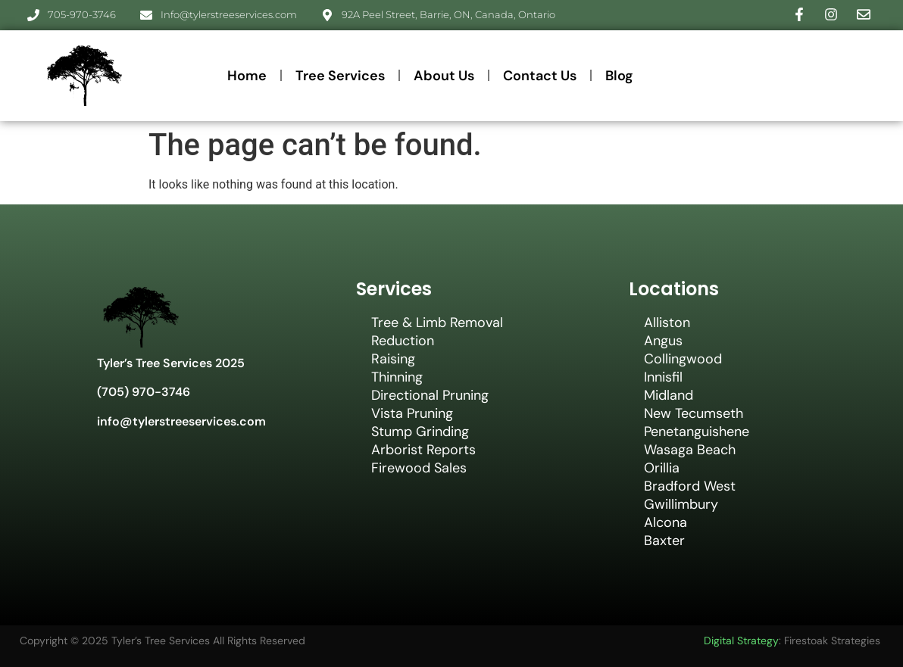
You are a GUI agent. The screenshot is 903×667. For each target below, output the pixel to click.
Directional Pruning (430, 395)
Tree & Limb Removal (437, 322)
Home (247, 76)
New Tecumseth (693, 413)
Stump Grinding (420, 431)
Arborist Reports (423, 450)
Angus (663, 341)
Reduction (402, 341)
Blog (619, 76)
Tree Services (340, 76)
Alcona (665, 522)
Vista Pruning (412, 413)
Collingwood (683, 359)
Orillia (662, 468)
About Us (444, 76)
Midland (668, 395)
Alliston (667, 322)
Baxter (664, 540)
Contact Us (539, 76)
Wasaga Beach (690, 450)
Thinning (397, 377)
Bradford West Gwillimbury (690, 495)
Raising (393, 359)
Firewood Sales (419, 468)
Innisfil (663, 377)
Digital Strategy (741, 640)
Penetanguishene (696, 431)
